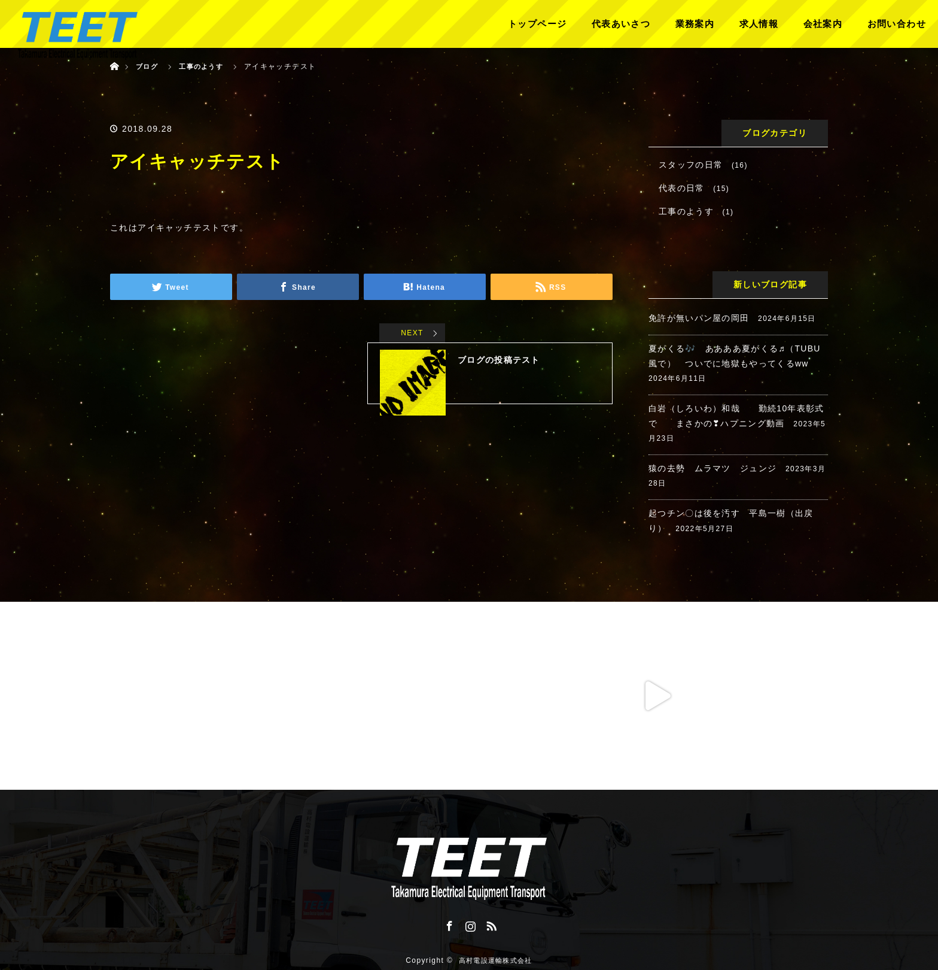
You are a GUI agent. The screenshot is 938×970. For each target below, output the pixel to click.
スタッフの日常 (691, 164)
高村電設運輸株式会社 (495, 952)
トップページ (537, 24)
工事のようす (686, 211)
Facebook (448, 924)
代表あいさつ (621, 24)
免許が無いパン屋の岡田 (699, 318)
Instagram (469, 924)
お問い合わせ (896, 24)
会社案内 (823, 24)
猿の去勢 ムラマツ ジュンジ (713, 468)
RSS (490, 924)
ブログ (148, 66)
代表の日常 (682, 188)
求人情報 (759, 24)
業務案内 (695, 24)
